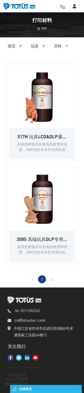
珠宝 (11, 45)
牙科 (58, 45)
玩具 (35, 45)
